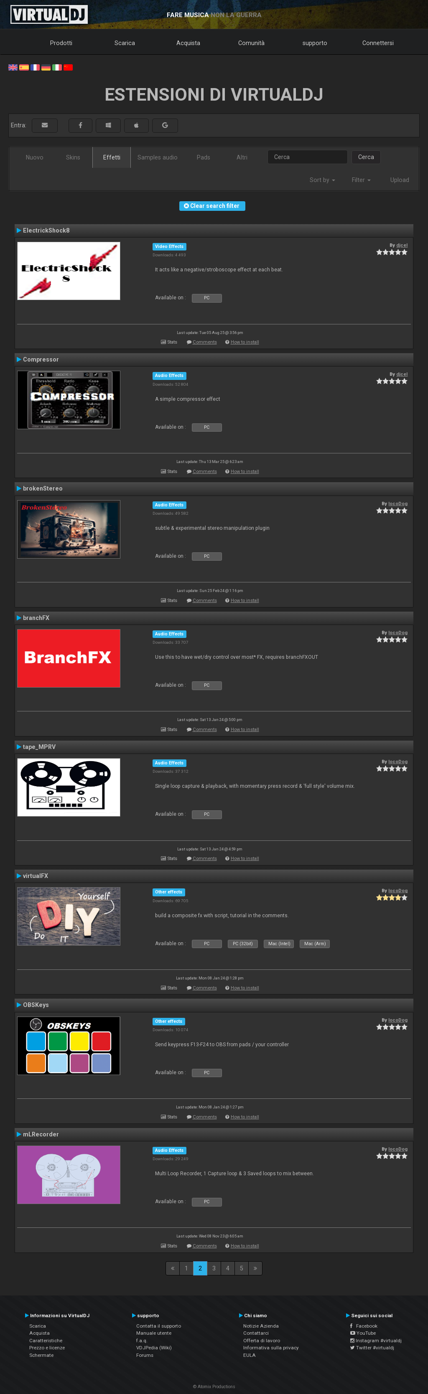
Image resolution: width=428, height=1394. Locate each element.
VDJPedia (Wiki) (154, 1348)
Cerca (366, 157)
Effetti (111, 157)
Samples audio (158, 157)
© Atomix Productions (214, 1386)
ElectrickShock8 (46, 230)
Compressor (41, 359)
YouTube (363, 1333)
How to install (245, 342)
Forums (144, 1355)
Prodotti (61, 43)
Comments (205, 342)
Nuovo (34, 157)
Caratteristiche (45, 1340)
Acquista (188, 43)
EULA (249, 1355)
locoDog (398, 503)
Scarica (125, 43)
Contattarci (256, 1333)
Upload (399, 180)
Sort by (322, 180)
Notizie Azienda (261, 1326)
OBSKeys (36, 1005)
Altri (242, 157)
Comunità (251, 43)
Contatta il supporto (158, 1326)
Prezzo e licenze (47, 1348)
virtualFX (35, 876)
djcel (402, 245)
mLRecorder (41, 1134)
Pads (203, 157)
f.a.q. (142, 1340)
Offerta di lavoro (261, 1340)
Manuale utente (153, 1333)
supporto (315, 43)
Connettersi (378, 43)
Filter (361, 180)
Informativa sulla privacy (271, 1348)
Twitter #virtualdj (372, 1348)
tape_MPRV (39, 747)
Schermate (41, 1355)
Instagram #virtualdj (376, 1340)
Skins (73, 157)
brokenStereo (43, 488)
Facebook (363, 1326)
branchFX (36, 618)
